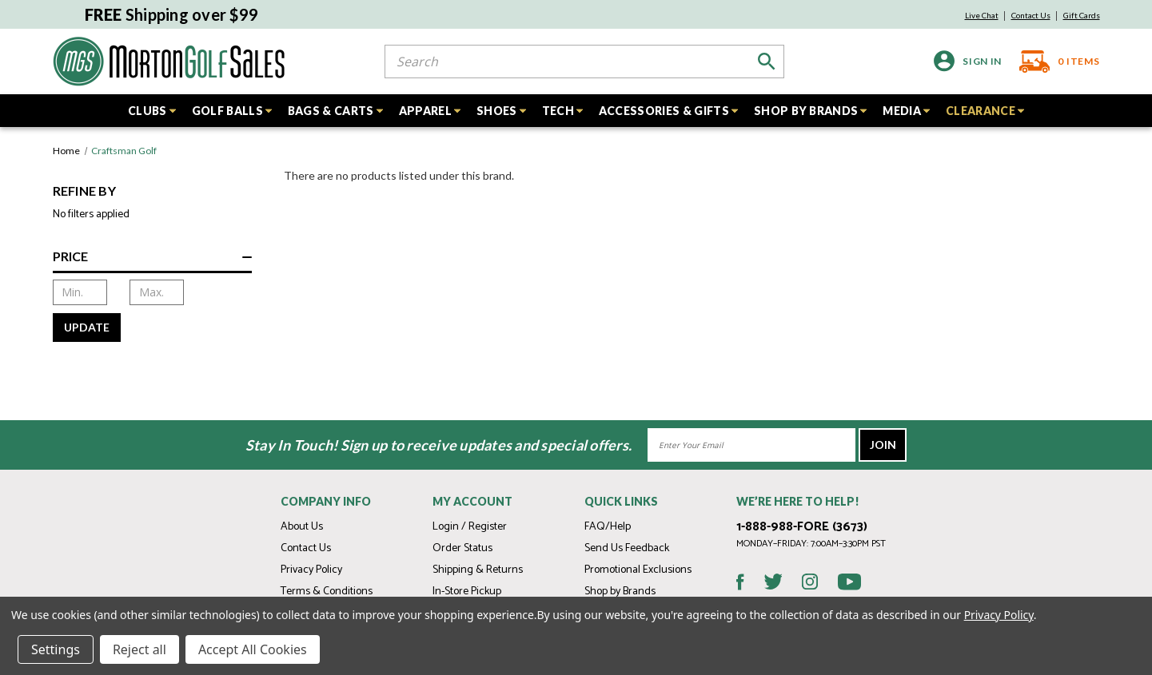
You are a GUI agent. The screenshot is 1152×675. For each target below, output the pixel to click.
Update (87, 327)
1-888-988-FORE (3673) (801, 527)
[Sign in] (967, 61)
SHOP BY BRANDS (810, 110)
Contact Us (1030, 15)
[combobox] (584, 61)
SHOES (501, 110)
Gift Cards (1081, 15)
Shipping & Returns (477, 570)
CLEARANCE (985, 110)
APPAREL (429, 110)
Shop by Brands (620, 591)
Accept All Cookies (252, 649)
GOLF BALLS (232, 110)
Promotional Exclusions (638, 570)
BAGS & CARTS (335, 110)
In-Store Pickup (466, 591)
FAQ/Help (607, 527)
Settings (55, 649)
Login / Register (469, 527)
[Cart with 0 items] (1054, 61)
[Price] (152, 260)
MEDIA (906, 110)
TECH (562, 110)
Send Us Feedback (626, 548)
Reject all (139, 649)
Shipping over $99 (172, 14)
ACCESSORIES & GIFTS (668, 110)
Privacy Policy (311, 570)
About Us (302, 527)
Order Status (462, 548)
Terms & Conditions (327, 591)
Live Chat (982, 15)
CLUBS (152, 110)
